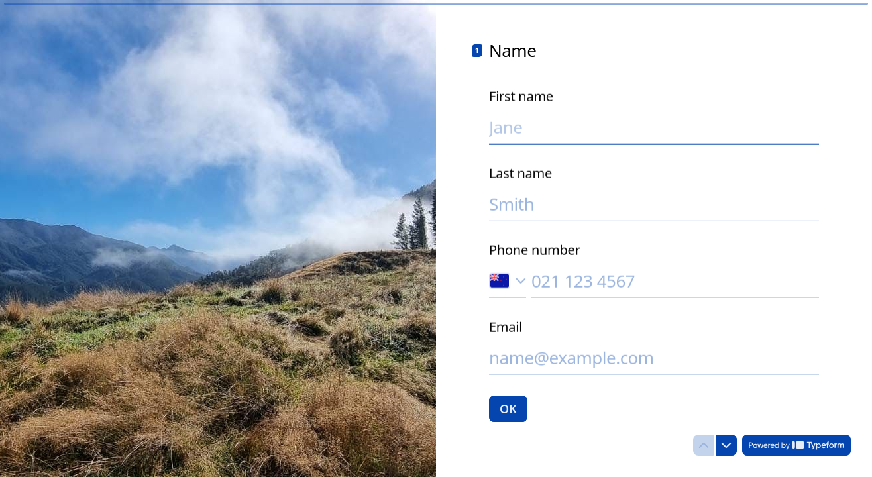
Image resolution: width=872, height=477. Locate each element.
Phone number (534, 249)
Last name (520, 172)
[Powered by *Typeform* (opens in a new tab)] (796, 445)
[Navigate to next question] (726, 445)
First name (521, 95)
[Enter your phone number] (675, 280)
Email (505, 326)
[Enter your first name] (654, 126)
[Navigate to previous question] (703, 445)
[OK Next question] (508, 409)
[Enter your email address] (654, 357)
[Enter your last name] (654, 203)
